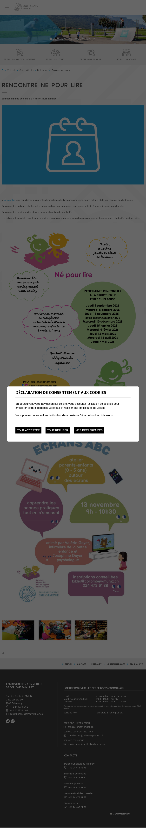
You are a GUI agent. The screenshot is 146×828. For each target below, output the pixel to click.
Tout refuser (57, 430)
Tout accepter (28, 430)
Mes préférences (89, 430)
